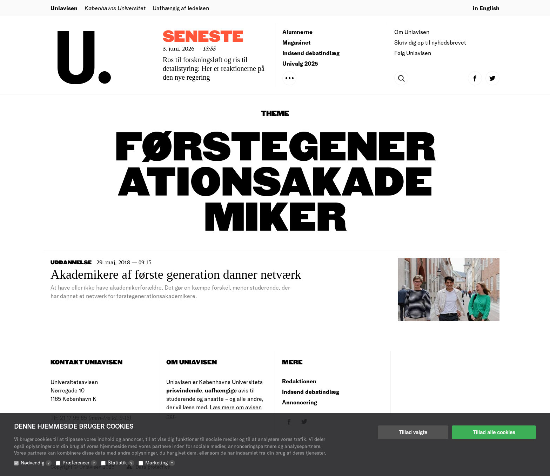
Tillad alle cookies (494, 432)
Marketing (160, 462)
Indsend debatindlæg (311, 52)
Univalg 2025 (300, 63)
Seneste (203, 37)
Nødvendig (36, 462)
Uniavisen (64, 8)
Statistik (121, 462)
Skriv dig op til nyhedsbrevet (430, 42)
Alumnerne (297, 31)
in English (486, 8)
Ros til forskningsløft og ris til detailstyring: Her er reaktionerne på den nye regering (213, 68)
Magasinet (296, 42)
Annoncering (299, 402)
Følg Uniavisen (412, 52)
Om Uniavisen (411, 31)
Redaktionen (299, 381)
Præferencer (79, 462)
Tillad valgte (413, 432)
